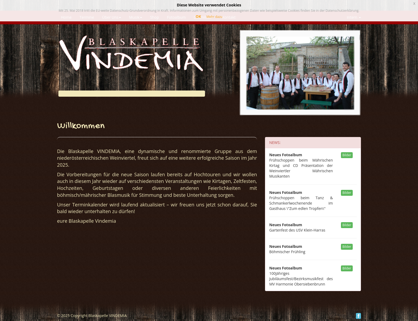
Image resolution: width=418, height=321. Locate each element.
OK (198, 16)
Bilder (347, 155)
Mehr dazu (214, 16)
